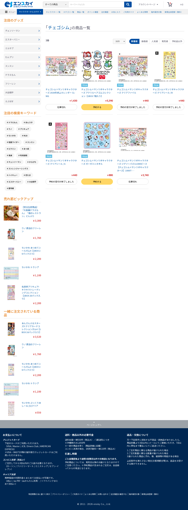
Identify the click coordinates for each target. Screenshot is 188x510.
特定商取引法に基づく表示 (39, 494)
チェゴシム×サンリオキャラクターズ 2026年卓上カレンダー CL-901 (61, 93)
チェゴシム (58, 27)
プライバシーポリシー (61, 494)
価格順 (144, 41)
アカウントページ (147, 4)
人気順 (155, 41)
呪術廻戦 (23, 155)
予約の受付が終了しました (132, 107)
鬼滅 (10, 155)
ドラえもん (13, 122)
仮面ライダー (14, 142)
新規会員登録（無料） (174, 11)
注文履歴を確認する (119, 494)
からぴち (32, 162)
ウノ (10, 129)
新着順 (134, 41)
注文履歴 (104, 11)
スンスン (30, 142)
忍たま (28, 175)
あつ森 (26, 148)
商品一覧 (80, 11)
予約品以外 (177, 41)
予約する (97, 107)
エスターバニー (15, 181)
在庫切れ (61, 107)
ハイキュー (13, 175)
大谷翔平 (32, 181)
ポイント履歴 (92, 11)
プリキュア (24, 129)
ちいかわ (12, 135)
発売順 (165, 41)
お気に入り (115, 11)
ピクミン (12, 148)
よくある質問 (142, 11)
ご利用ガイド (128, 11)
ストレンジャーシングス (18, 168)
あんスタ (29, 122)
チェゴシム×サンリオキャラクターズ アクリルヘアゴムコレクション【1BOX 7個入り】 (97, 93)
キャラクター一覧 (53, 11)
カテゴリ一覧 (68, 11)
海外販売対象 (156, 11)
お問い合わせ (103, 494)
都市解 (11, 188)
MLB (25, 135)
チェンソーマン (15, 162)
